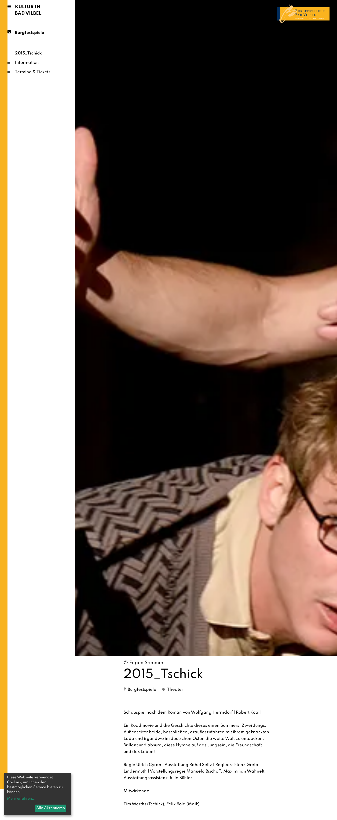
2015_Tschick (28, 53)
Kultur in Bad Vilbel (28, 10)
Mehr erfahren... (21, 799)
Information (27, 63)
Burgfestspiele (29, 32)
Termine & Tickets (32, 72)
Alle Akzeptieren (50, 808)
